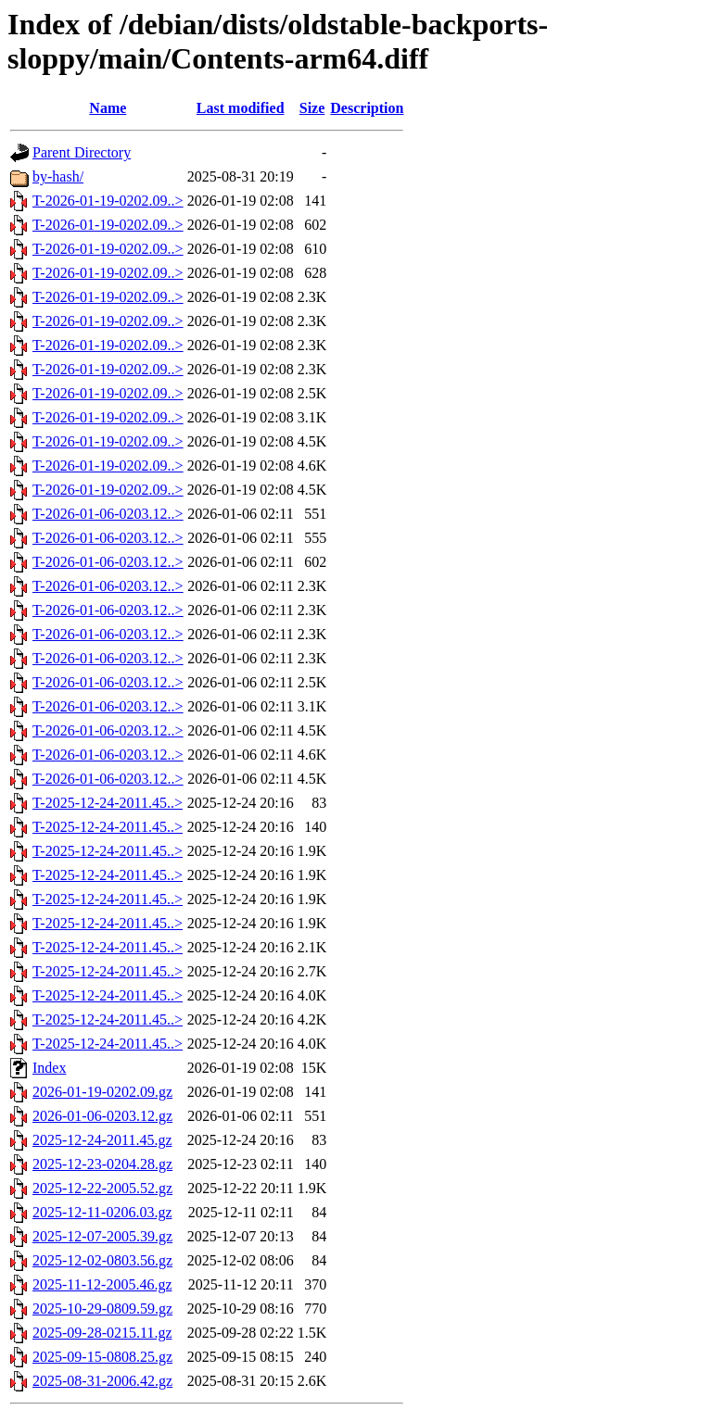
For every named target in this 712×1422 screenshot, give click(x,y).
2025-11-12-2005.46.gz (102, 1284)
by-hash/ (57, 176)
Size (312, 108)
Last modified (241, 108)
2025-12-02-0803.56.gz (102, 1260)
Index (49, 1068)
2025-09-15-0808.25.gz (102, 1357)
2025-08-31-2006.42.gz (102, 1381)
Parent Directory (81, 152)
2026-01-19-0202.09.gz (102, 1092)
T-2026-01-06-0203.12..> (108, 514)
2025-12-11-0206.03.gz (102, 1212)
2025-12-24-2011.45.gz (102, 1140)
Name (107, 108)
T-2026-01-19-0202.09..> (108, 200)
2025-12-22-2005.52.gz (102, 1188)
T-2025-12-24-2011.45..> (107, 803)
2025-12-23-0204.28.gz (102, 1164)
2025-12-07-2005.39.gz (102, 1236)
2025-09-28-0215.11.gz (102, 1332)
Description (366, 108)
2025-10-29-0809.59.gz (102, 1308)
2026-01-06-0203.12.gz (102, 1116)
